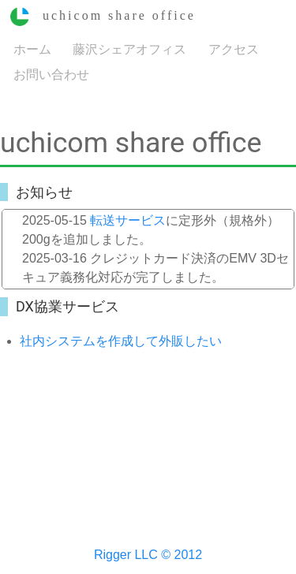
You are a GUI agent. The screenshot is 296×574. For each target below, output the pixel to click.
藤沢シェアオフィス (129, 48)
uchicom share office (103, 15)
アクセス (233, 48)
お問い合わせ (51, 73)
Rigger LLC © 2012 (148, 554)
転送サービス (128, 220)
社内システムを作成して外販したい (121, 341)
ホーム (32, 48)
